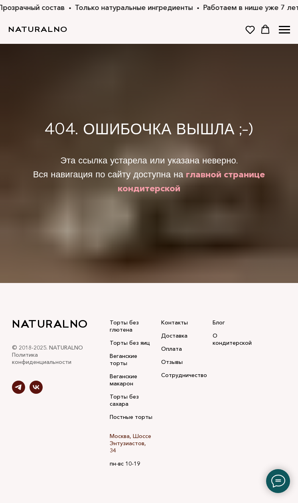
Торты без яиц (130, 342)
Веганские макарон (123, 380)
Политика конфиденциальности (41, 358)
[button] (250, 29)
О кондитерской (232, 339)
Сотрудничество (184, 375)
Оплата (171, 348)
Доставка (174, 335)
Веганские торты (123, 359)
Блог (219, 322)
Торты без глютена (124, 326)
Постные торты (131, 416)
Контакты (174, 322)
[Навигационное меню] (284, 30)
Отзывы (172, 361)
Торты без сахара (124, 400)
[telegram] (18, 391)
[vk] (36, 391)
